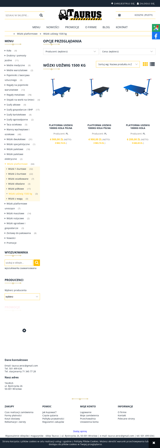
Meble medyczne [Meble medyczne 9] (16, 65)
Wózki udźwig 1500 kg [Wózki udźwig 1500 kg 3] (20, 193)
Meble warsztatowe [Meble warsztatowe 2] (17, 70)
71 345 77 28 (29, 371)
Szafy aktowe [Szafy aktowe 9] (13, 104)
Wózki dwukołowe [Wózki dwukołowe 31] (16, 139)
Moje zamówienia (89, 415)
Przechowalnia (88, 418)
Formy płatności (13, 415)
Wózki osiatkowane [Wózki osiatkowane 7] (18, 178)
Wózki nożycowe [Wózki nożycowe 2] (15, 218)
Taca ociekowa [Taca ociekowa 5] (14, 124)
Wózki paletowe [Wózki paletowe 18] (15, 149)
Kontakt (122, 415)
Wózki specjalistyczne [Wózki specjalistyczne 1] (18, 144)
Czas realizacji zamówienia (19, 412)
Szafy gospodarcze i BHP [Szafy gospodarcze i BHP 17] (20, 109)
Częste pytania (50, 415)
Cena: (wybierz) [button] (110, 51)
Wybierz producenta (15, 290)
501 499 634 (15, 368)
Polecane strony (126, 418)
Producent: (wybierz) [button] (57, 51)
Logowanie (85, 412)
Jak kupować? (49, 412)
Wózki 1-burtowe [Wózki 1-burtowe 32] (17, 168)
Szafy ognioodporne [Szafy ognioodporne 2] (17, 119)
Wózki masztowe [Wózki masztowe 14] (15, 213)
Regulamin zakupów (53, 421)
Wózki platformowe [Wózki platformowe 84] (17, 163)
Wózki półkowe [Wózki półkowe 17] (16, 188)
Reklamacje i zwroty (15, 421)
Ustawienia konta (89, 421)
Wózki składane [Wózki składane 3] (16, 183)
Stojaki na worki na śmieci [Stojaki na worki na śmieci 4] (20, 99)
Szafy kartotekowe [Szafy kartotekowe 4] (16, 114)
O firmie (122, 412)
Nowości (11, 238)
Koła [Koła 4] (9, 50)
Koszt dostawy (12, 418)
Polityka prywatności (53, 418)
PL (67, 133)
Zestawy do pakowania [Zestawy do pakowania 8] (19, 233)
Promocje (12, 242)
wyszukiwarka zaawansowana (20, 268)
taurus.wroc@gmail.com (25, 365)
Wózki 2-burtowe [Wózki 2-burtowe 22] (17, 173)
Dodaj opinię (80, 431)
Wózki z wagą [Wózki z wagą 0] (15, 198)
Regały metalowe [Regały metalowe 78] (16, 94)
